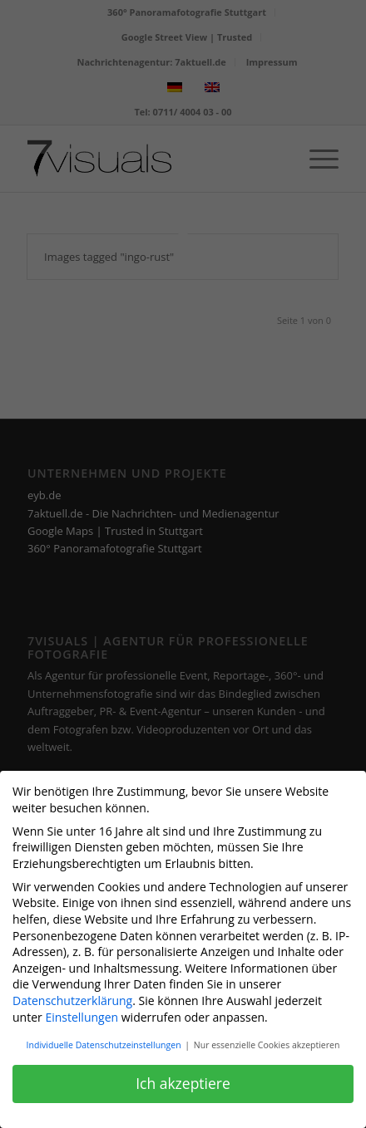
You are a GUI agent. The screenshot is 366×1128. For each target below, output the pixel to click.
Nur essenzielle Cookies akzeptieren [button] (267, 1039)
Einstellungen (81, 1010)
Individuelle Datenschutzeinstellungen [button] (105, 1039)
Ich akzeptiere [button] (183, 1077)
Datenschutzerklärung (72, 995)
